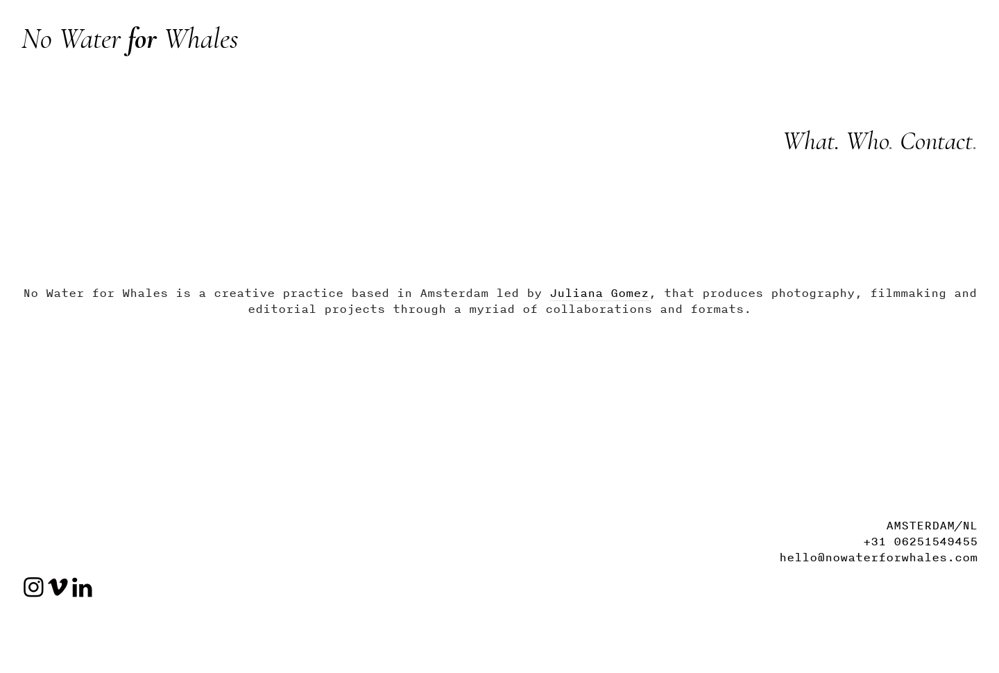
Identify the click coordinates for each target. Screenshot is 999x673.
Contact (936, 141)
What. (811, 141)
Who (864, 141)
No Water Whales (130, 38)
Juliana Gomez (599, 292)
